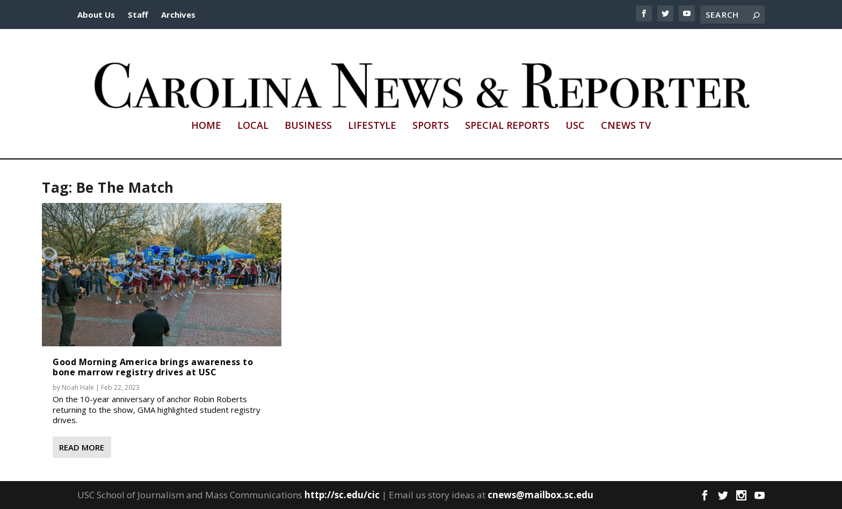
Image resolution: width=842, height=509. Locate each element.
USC (575, 126)
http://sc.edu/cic (342, 495)
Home (206, 126)
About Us (96, 14)
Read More (81, 447)
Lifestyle (372, 126)
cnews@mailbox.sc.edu (540, 495)
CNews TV (626, 126)
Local (252, 126)
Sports (430, 126)
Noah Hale (78, 387)
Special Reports (507, 126)
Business (308, 126)
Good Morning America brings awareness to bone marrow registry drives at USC (153, 367)
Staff (138, 14)
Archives (178, 14)
